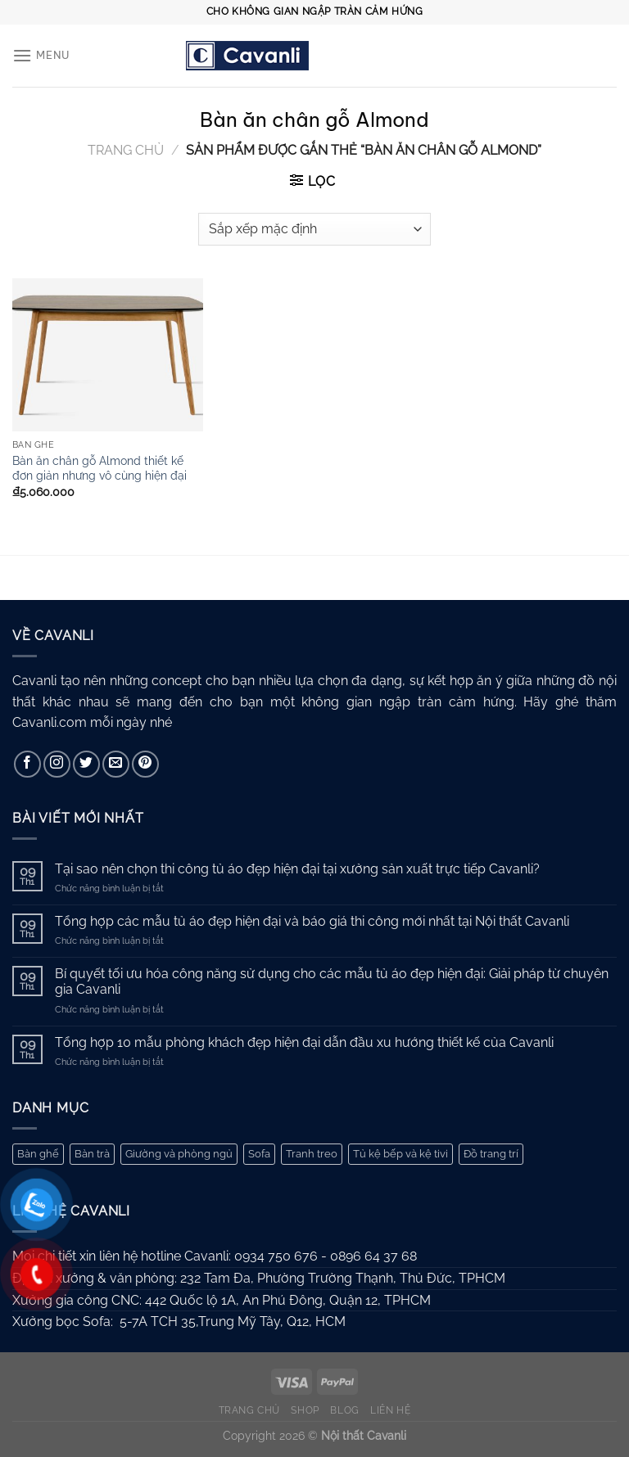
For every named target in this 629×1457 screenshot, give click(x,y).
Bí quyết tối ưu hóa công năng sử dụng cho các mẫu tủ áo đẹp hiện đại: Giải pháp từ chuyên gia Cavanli (332, 981)
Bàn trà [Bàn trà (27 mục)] (92, 1154)
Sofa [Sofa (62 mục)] (259, 1154)
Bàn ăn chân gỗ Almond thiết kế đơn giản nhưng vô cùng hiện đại (99, 468)
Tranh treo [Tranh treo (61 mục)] (311, 1154)
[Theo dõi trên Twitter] (86, 764)
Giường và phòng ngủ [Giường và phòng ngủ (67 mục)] (179, 1154)
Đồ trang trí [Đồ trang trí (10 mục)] (491, 1154)
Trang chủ (126, 150)
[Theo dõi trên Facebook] (27, 764)
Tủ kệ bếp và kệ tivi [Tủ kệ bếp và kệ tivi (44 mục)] (400, 1154)
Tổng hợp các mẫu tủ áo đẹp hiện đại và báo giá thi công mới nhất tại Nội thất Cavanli (312, 921)
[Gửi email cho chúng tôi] (115, 764)
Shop (305, 1410)
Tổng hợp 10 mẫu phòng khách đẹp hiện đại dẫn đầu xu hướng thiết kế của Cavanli (304, 1042)
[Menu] (41, 55)
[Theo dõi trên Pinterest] (145, 764)
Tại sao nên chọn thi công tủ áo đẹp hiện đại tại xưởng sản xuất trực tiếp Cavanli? (297, 869)
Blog (344, 1410)
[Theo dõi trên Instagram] (56, 764)
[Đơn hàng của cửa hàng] (314, 229)
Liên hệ (390, 1410)
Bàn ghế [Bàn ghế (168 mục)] (38, 1154)
